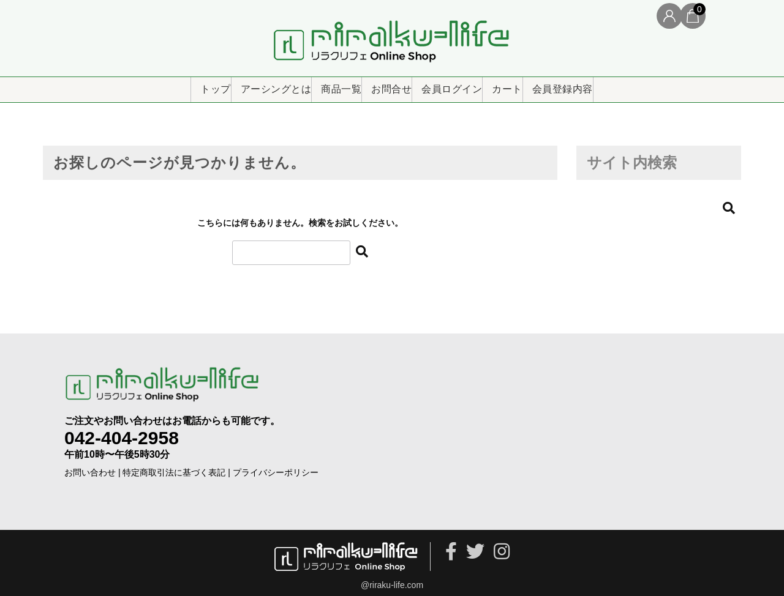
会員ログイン (469, 85)
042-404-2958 (121, 432)
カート (546, 85)
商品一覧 (315, 85)
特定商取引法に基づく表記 (174, 466)
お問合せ (387, 85)
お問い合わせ (90, 466)
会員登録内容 (623, 85)
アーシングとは (228, 85)
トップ (147, 85)
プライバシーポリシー (275, 466)
